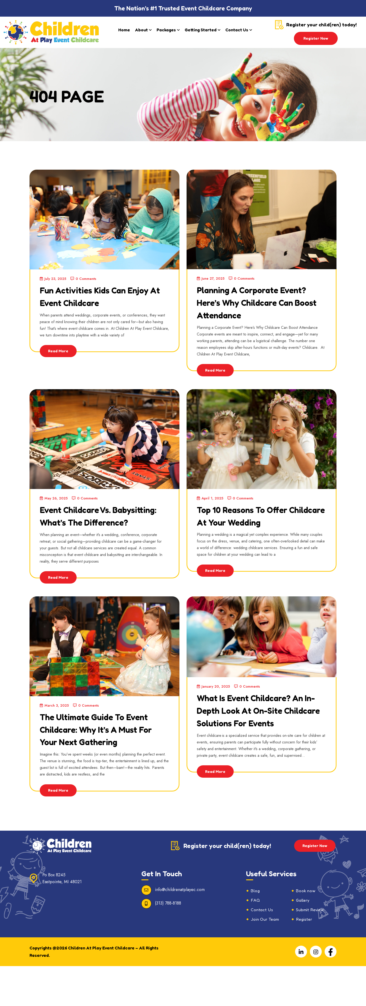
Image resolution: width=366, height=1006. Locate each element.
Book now (306, 930)
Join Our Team (267, 959)
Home (124, 29)
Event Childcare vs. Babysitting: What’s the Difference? (98, 534)
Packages (166, 29)
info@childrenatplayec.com (180, 928)
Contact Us (236, 29)
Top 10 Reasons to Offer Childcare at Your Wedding (256, 534)
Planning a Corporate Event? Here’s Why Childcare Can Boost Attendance (250, 308)
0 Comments (86, 278)
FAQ (256, 939)
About (141, 29)
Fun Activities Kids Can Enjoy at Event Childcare (102, 296)
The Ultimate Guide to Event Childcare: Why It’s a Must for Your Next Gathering (101, 760)
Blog (256, 930)
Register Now (315, 38)
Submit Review (311, 949)
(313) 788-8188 (168, 942)
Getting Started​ (201, 29)
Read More (59, 351)
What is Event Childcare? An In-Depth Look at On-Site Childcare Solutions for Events (259, 741)
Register (305, 959)
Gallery (303, 939)
